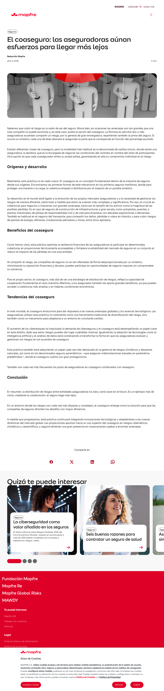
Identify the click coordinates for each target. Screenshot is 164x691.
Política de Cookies (85, 677)
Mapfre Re (12, 586)
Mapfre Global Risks (21, 593)
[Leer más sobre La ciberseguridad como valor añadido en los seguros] (42, 547)
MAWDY (10, 600)
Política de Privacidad (110, 677)
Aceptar (137, 685)
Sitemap (8, 626)
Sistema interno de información (21, 641)
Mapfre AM (10, 616)
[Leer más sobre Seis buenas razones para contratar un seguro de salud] (115, 547)
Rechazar (119, 685)
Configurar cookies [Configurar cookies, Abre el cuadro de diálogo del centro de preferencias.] (31, 685)
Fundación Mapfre (20, 578)
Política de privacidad (15, 646)
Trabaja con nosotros (15, 621)
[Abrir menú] (151, 14)
